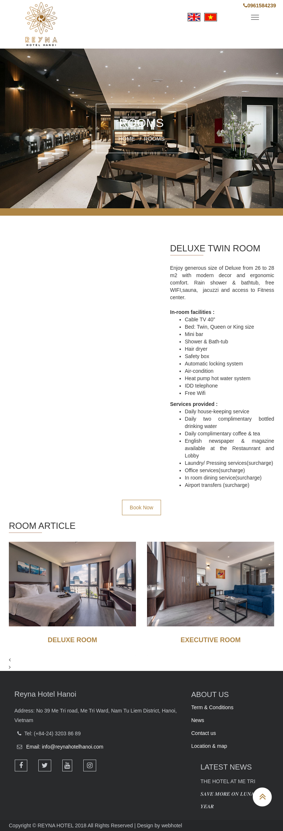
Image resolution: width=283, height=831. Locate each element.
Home (126, 138)
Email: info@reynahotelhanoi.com (65, 747)
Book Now (141, 507)
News (197, 720)
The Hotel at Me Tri (227, 781)
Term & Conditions (212, 707)
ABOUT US (210, 694)
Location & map (209, 746)
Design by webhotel (159, 825)
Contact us (203, 733)
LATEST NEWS (226, 767)
